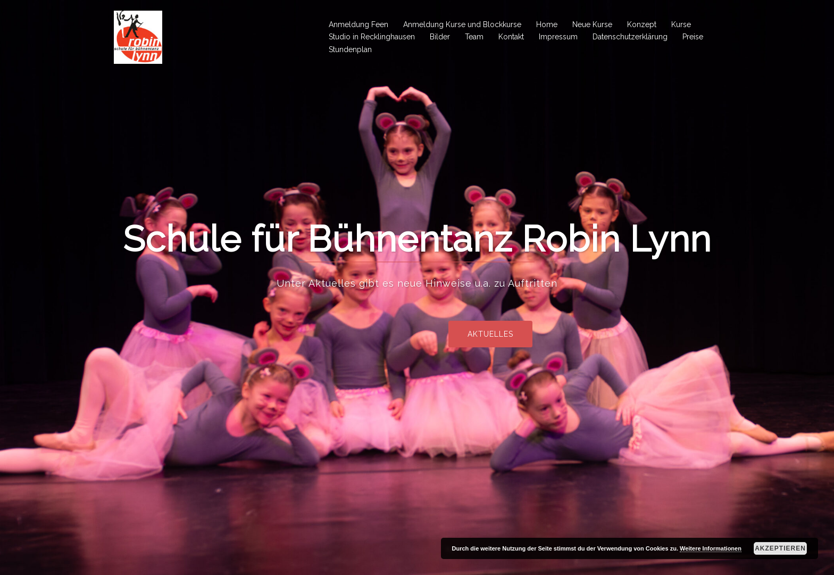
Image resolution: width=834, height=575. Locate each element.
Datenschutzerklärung (630, 36)
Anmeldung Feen (358, 24)
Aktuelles (533, 334)
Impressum (558, 36)
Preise (692, 36)
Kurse (681, 24)
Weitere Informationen (710, 548)
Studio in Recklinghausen (372, 36)
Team (474, 36)
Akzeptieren (780, 548)
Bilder (440, 36)
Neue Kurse (592, 24)
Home (546, 24)
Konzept (641, 24)
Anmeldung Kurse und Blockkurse (462, 24)
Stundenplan (350, 49)
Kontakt (511, 36)
